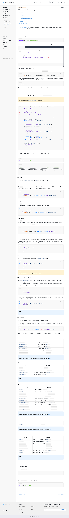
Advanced (5, 17)
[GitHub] (56, 2)
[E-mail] (55, 510)
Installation (21, 12)
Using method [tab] (21, 46)
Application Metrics (7, 21)
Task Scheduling (6, 24)
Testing (4, 38)
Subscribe (63, 509)
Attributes (5, 20)
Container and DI (6, 15)
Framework (5, 11)
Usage (20, 14)
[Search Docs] (40, 2)
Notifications (6, 29)
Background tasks (23, 17)
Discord (32, 507)
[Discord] (59, 2)
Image (61, 51)
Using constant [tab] (29, 46)
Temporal (5, 46)
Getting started (6, 9)
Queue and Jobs (6, 44)
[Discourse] (61, 2)
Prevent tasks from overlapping (26, 18)
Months (21, 21)
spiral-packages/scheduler (24, 27)
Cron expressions (23, 20)
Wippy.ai (20, 509)
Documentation (22, 506)
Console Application (7, 40)
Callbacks (22, 15)
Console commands (23, 23)
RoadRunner (21, 511)
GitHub (32, 506)
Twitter (32, 511)
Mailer (5, 27)
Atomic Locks (6, 26)
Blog (32, 509)
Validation (5, 36)
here (50, 358)
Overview (5, 7)
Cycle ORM (21, 512)
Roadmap (20, 507)
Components (5, 50)
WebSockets (5, 42)
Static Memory (6, 18)
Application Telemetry (7, 23)
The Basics (5, 13)
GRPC (4, 48)
